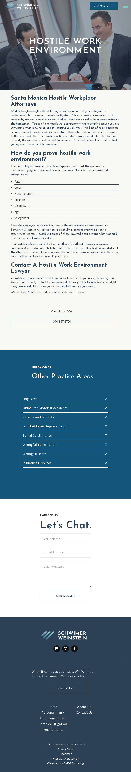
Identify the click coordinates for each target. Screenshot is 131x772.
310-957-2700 (62, 321)
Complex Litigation (52, 724)
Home (52, 706)
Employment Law (53, 718)
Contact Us (65, 688)
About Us (84, 706)
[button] (125, 6)
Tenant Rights (52, 729)
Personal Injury (53, 712)
